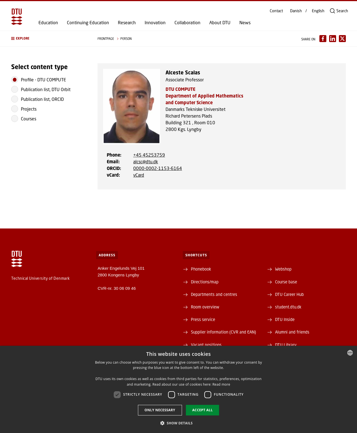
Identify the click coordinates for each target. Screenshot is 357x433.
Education (48, 22)
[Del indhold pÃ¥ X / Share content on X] (342, 38)
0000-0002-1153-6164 (157, 168)
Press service (203, 319)
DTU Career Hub (289, 294)
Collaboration (187, 22)
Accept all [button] (202, 410)
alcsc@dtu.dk (145, 161)
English (318, 11)
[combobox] (350, 353)
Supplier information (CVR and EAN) (223, 331)
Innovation (155, 22)
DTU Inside (285, 319)
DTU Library (286, 344)
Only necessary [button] (160, 410)
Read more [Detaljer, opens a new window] (221, 384)
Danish (296, 11)
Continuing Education (88, 22)
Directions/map (204, 281)
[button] (48, 38)
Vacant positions (206, 344)
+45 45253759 (149, 154)
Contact (276, 11)
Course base (286, 281)
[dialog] (178, 389)
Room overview (205, 306)
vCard (138, 174)
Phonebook (201, 268)
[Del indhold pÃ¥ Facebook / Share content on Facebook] (322, 38)
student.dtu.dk (288, 306)
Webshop (283, 268)
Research (127, 22)
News (245, 22)
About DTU (219, 22)
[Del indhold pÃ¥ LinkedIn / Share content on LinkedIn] (332, 38)
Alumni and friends (292, 331)
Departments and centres (214, 294)
